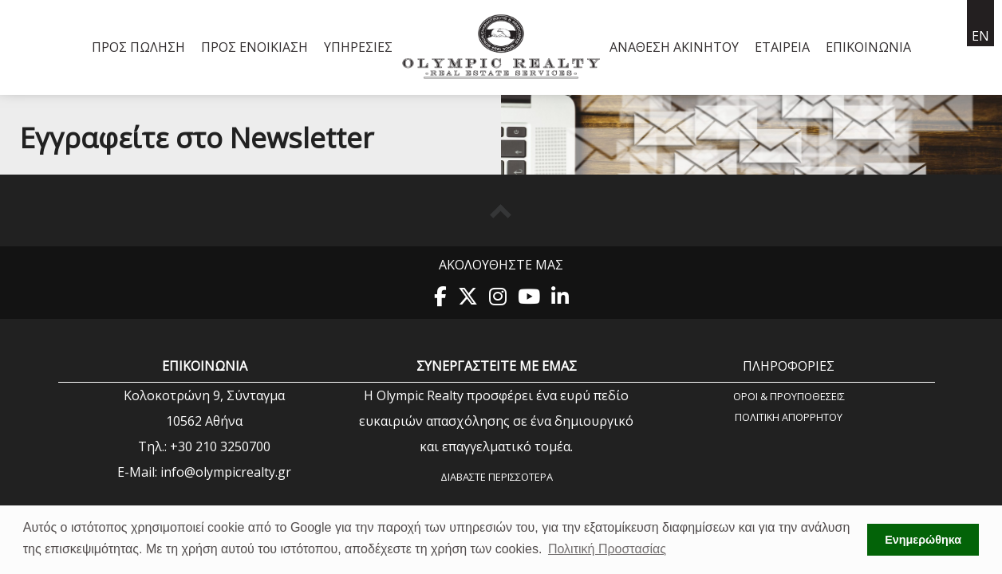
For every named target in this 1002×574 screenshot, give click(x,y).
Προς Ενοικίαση (254, 47)
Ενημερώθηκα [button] (923, 539)
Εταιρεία (782, 47)
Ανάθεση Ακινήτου (674, 47)
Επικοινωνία (868, 47)
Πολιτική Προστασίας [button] (607, 549)
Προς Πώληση (138, 47)
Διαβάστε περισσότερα (496, 477)
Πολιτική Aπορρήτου (788, 416)
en (980, 36)
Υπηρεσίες (358, 47)
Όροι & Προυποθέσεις (789, 396)
